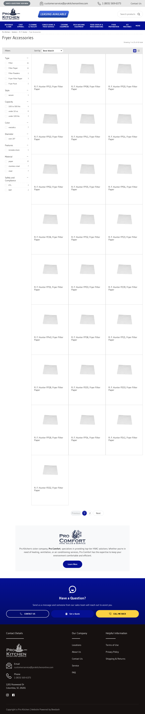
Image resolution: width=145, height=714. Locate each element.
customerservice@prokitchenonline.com (33, 667)
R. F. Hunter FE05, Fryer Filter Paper (85, 388)
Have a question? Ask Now (17, 3)
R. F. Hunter (23, 32)
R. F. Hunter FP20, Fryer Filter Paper (122, 87)
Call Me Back (117, 614)
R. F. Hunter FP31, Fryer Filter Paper (48, 288)
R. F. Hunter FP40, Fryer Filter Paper (48, 338)
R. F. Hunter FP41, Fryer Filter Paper (85, 138)
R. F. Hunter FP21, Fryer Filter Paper (122, 338)
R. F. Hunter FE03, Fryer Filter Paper (122, 388)
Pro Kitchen (6, 32)
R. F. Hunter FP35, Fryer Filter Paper (85, 188)
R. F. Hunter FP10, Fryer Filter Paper (48, 138)
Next (98, 513)
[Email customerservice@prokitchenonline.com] (64, 3)
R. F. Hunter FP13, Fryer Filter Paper (48, 87)
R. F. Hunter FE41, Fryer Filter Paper (122, 438)
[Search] (130, 14)
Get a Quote (72, 614)
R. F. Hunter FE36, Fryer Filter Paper (48, 238)
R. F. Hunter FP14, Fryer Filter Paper (122, 138)
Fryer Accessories (35, 32)
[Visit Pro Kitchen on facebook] (13, 694)
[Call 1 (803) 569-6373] (109, 3)
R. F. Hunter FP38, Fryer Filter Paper (85, 338)
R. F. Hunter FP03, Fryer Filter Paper (85, 288)
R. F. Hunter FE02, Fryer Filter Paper (48, 489)
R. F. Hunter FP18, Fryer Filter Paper (48, 438)
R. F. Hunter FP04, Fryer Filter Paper (122, 188)
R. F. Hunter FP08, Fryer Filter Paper (85, 87)
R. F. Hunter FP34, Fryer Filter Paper (85, 438)
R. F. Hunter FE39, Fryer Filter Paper (122, 288)
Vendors (14, 32)
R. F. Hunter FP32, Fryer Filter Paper (85, 238)
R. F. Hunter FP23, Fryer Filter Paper (122, 238)
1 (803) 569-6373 (22, 677)
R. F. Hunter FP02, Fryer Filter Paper (48, 188)
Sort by (37, 51)
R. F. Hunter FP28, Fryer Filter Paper (48, 388)
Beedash (55, 709)
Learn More (72, 564)
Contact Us (136, 3)
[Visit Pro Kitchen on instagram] (7, 694)
